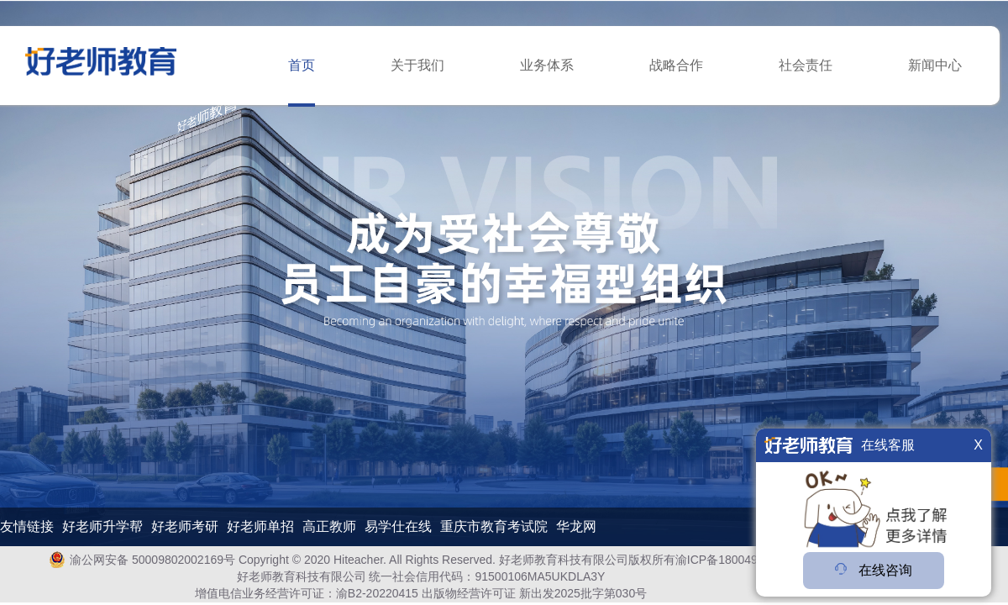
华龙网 (576, 527)
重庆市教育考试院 (494, 527)
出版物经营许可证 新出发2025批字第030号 (534, 593)
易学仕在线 (398, 527)
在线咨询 (873, 570)
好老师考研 (184, 527)
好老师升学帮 (102, 527)
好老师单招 (260, 527)
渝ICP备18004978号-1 (734, 559)
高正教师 (329, 527)
